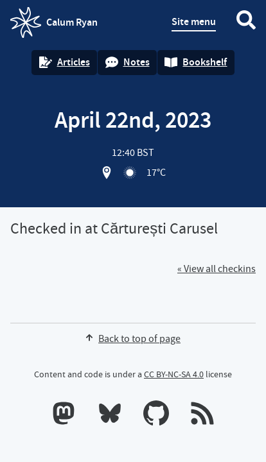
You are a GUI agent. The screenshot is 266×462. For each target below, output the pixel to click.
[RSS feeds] (202, 415)
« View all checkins (216, 268)
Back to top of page (133, 338)
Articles (64, 62)
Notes (127, 62)
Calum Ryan (54, 22)
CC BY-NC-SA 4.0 (174, 374)
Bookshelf (195, 62)
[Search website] (246, 22)
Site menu (194, 21)
